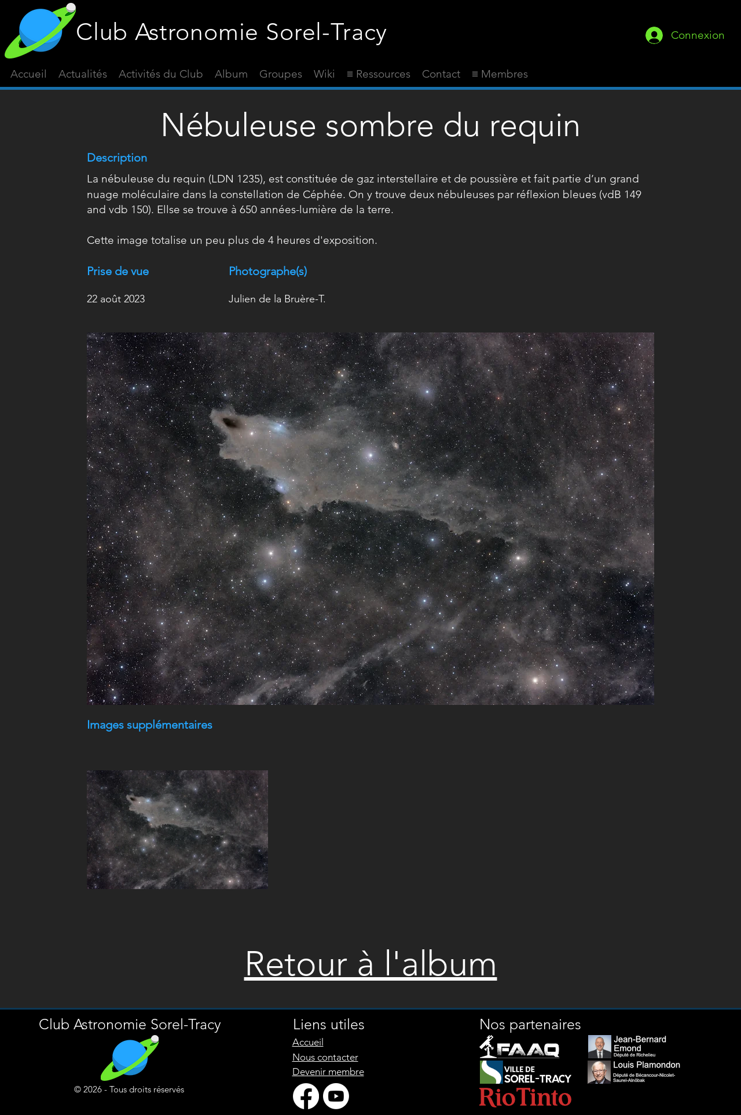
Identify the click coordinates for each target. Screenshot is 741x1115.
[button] (378, 74)
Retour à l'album (370, 963)
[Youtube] (336, 1096)
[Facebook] (306, 1096)
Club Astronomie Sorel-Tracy (231, 31)
